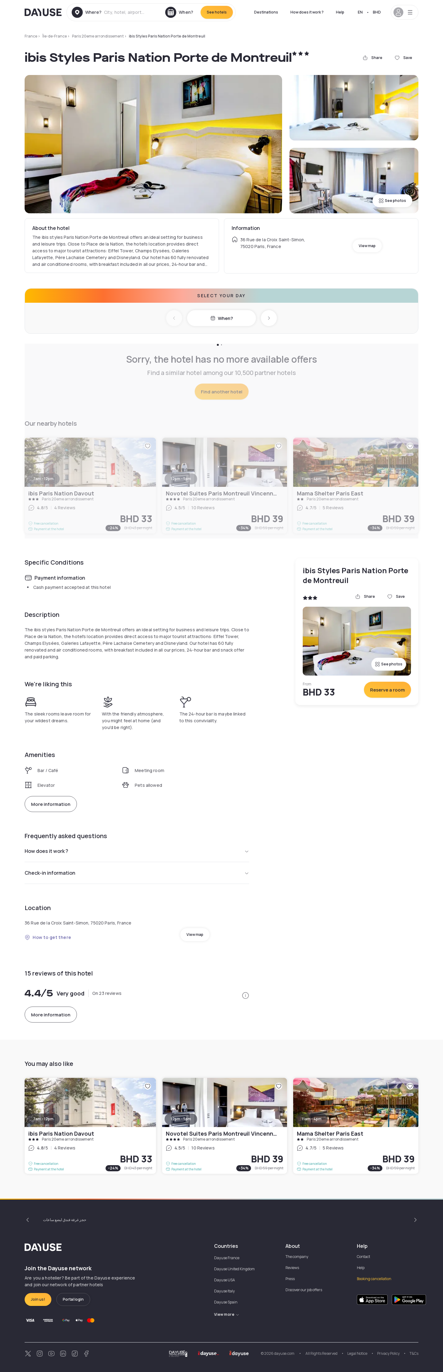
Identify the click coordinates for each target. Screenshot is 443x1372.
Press (290, 1278)
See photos (392, 200)
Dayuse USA (224, 1280)
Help (340, 12)
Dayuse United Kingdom (234, 1268)
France (31, 36)
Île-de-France (54, 36)
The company (296, 1256)
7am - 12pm (43, 1119)
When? (221, 318)
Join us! (38, 1299)
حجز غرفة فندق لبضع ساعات (64, 1219)
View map (367, 245)
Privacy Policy (388, 1353)
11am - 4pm (311, 1119)
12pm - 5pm (181, 1119)
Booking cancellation (374, 1278)
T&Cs (413, 1353)
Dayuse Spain (225, 1302)
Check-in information (137, 872)
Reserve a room (387, 690)
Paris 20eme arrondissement (98, 36)
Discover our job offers (303, 1289)
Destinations (266, 12)
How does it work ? (307, 12)
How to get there (48, 937)
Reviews (292, 1267)
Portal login (73, 1299)
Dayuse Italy (224, 1291)
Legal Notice (357, 1353)
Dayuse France (226, 1257)
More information (50, 804)
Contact (363, 1256)
